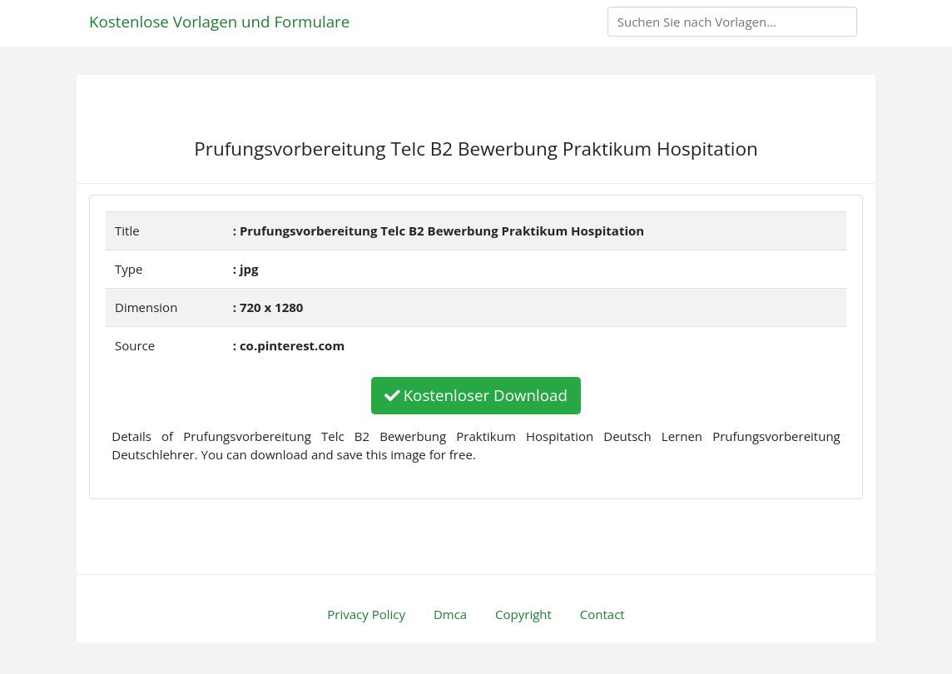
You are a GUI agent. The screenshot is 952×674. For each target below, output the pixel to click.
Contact (602, 614)
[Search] (732, 22)
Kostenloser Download (476, 394)
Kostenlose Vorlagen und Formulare (219, 21)
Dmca (450, 614)
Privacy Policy (366, 614)
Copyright (523, 614)
